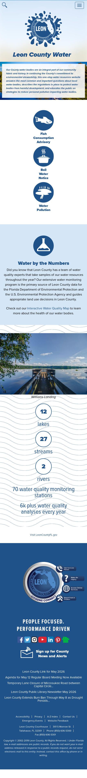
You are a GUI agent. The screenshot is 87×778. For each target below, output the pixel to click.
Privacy (38, 716)
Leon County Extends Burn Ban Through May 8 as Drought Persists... (43, 699)
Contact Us (69, 716)
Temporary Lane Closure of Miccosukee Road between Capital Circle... (43, 684)
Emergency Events (32, 721)
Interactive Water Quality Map (48, 308)
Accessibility (23, 716)
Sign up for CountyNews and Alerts (52, 654)
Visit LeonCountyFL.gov (43, 535)
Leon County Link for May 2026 (43, 671)
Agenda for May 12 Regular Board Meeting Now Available (43, 677)
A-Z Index (52, 716)
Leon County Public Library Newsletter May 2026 (43, 692)
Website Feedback (58, 721)
